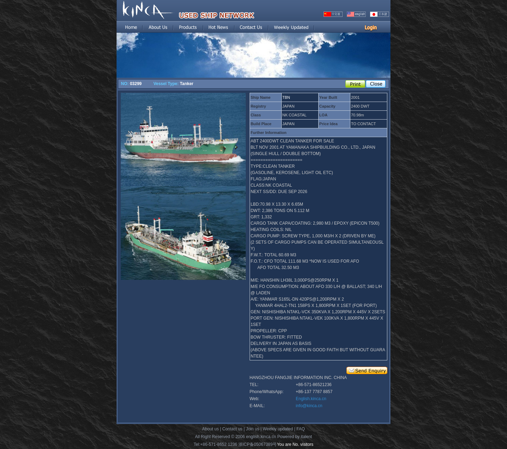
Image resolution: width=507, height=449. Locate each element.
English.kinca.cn (311, 398)
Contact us (232, 428)
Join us (252, 428)
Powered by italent (294, 436)
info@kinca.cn (309, 405)
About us (210, 428)
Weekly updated (278, 428)
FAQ (300, 428)
